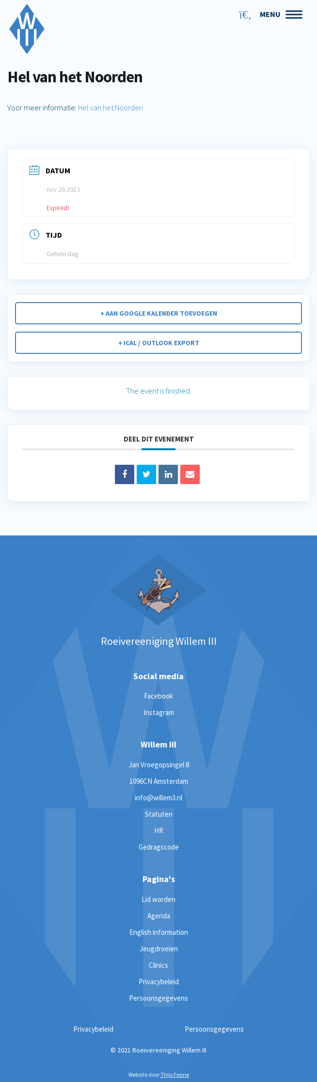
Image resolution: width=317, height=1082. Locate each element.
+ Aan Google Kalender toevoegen (158, 313)
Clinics (158, 965)
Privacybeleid (159, 981)
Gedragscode (159, 847)
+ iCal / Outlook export (158, 342)
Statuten (159, 814)
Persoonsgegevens (158, 998)
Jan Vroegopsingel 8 (158, 764)
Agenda (158, 915)
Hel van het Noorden (110, 107)
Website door (158, 1074)
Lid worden (158, 899)
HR (158, 830)
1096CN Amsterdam (158, 781)
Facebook (158, 696)
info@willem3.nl (158, 797)
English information (158, 932)
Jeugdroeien (159, 948)
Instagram (158, 712)
